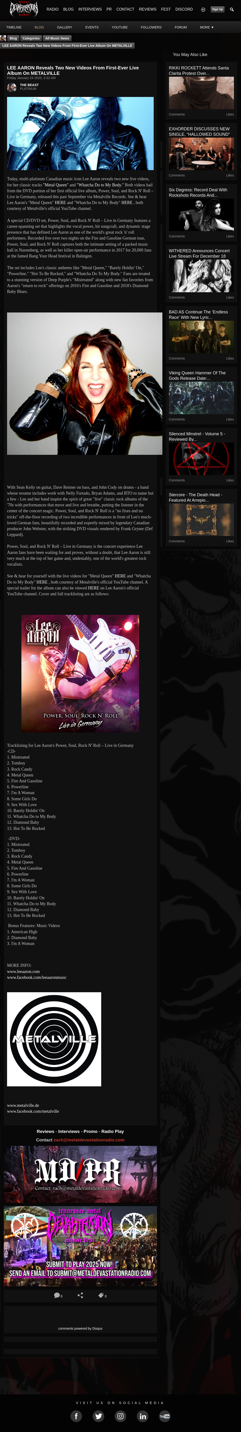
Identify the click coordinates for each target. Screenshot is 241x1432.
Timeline (14, 27)
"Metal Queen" (55, 185)
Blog (13, 38)
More (207, 27)
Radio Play (112, 1131)
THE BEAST (29, 85)
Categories (31, 38)
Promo (91, 1131)
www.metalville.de (23, 1105)
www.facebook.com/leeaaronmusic (37, 977)
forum (181, 27)
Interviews (69, 1131)
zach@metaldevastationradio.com (89, 1139)
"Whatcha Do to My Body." (100, 185)
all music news (57, 38)
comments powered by (80, 1328)
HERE (60, 202)
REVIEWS (148, 9)
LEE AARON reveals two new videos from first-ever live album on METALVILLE (67, 46)
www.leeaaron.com (23, 971)
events (92, 27)
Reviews (46, 1131)
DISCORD (184, 9)
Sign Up (217, 9)
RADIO (53, 9)
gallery (64, 27)
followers (151, 27)
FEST (166, 9)
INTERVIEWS (90, 9)
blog (39, 27)
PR (109, 9)
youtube (120, 27)
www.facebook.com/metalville (33, 1111)
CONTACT (125, 9)
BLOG (68, 9)
